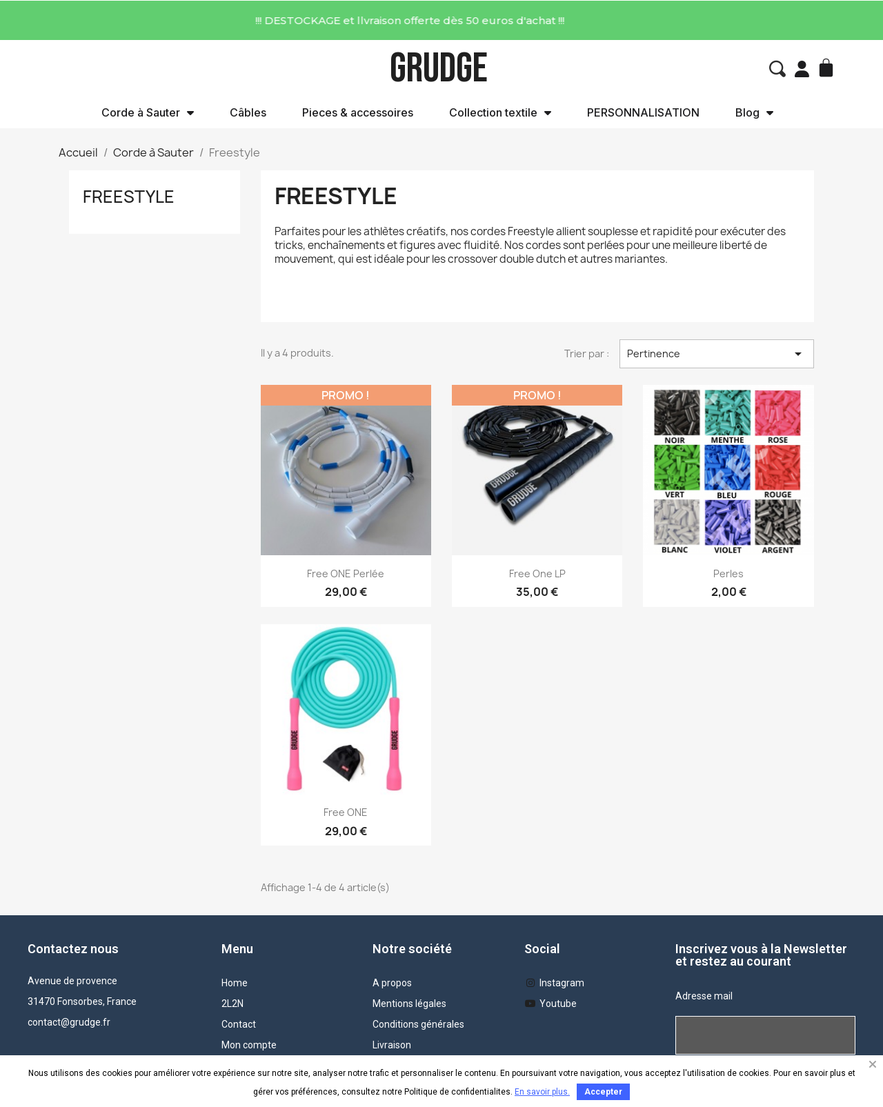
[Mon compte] (802, 69)
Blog (754, 112)
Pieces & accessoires (357, 112)
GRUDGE (439, 68)
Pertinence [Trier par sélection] (716, 354)
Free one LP (537, 573)
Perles (728, 573)
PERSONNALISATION (643, 112)
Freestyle (129, 196)
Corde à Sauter (147, 112)
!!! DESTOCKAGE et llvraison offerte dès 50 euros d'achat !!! (286, 20)
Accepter (603, 1092)
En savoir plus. (542, 1092)
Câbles (248, 112)
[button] (777, 69)
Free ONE (346, 812)
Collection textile (500, 112)
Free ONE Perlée (345, 573)
